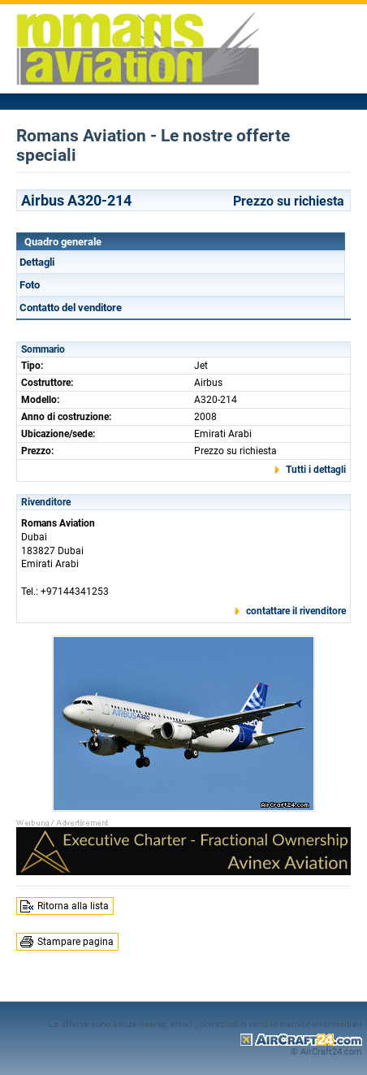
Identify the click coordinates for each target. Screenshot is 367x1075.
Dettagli (36, 262)
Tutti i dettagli (316, 469)
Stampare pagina (75, 941)
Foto (29, 285)
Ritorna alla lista (73, 906)
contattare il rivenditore (296, 611)
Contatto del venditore (70, 307)
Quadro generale (62, 242)
